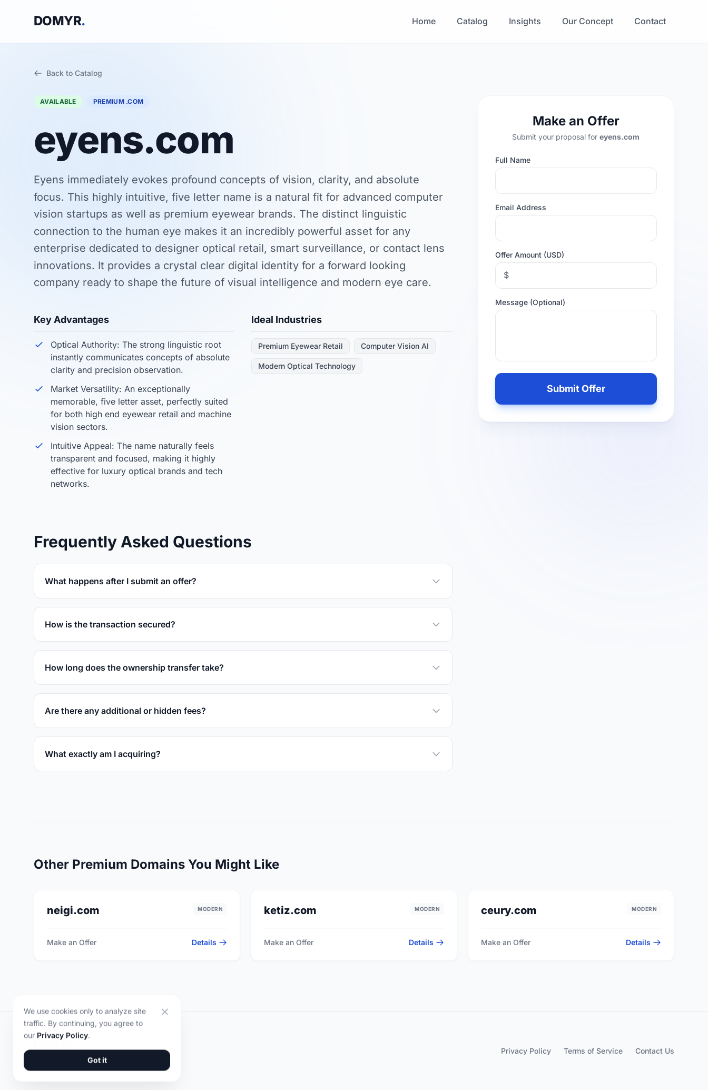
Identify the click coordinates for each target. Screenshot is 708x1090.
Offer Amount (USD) (529, 254)
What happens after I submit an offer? (243, 581)
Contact (650, 21)
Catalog (472, 21)
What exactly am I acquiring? (243, 754)
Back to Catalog (68, 72)
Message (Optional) (530, 302)
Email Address (520, 207)
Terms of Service (593, 1050)
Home (424, 21)
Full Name (512, 159)
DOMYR (59, 20)
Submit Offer (576, 388)
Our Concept (587, 21)
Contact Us (654, 1050)
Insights (525, 21)
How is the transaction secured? (243, 624)
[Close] (165, 1050)
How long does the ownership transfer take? (243, 667)
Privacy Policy (526, 1050)
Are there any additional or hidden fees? (243, 710)
